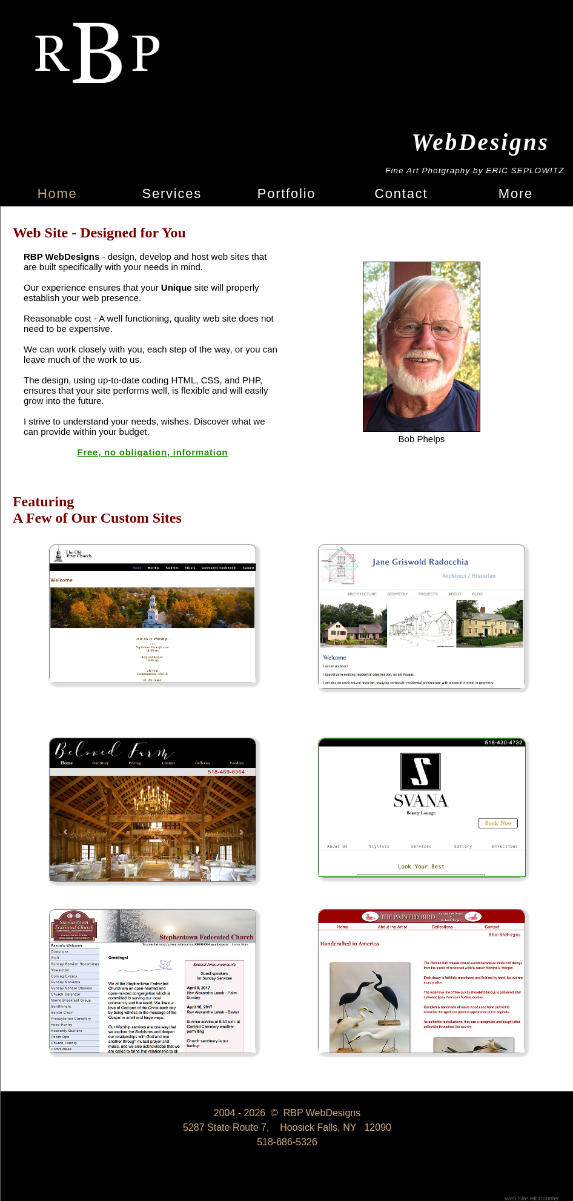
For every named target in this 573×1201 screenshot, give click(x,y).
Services (172, 193)
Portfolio (286, 193)
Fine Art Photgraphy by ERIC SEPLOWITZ (474, 170)
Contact (401, 193)
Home (58, 193)
